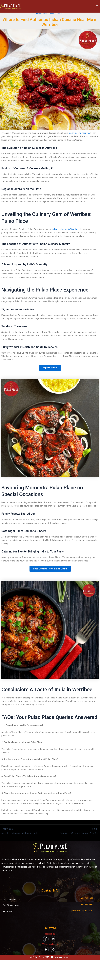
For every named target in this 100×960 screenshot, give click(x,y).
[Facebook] (46, 939)
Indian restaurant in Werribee (65, 229)
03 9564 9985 (87, 904)
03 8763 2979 (87, 898)
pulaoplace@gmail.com (82, 910)
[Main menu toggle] (97, 6)
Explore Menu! (50, 367)
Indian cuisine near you (79, 133)
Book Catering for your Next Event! (50, 569)
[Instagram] (53, 939)
